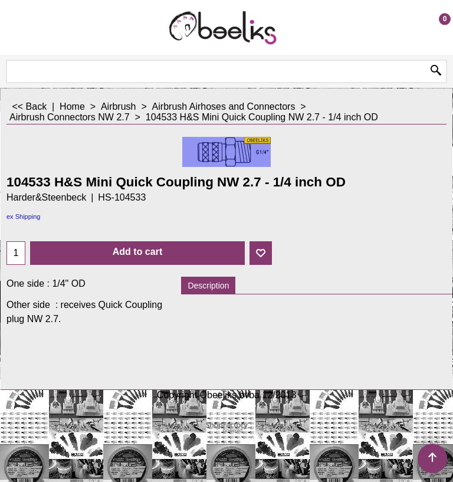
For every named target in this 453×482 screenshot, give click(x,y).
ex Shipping (23, 216)
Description (208, 285)
